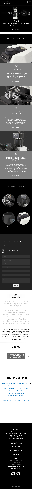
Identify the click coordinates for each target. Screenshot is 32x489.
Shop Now (15, 29)
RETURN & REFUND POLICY (16, 466)
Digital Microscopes (22, 388)
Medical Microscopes (22, 390)
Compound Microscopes (23, 383)
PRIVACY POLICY (16, 464)
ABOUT (16, 453)
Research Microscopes (9, 390)
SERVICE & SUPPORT (16, 450)
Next (28, 356)
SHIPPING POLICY (16, 462)
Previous (4, 356)
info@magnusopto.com (18, 442)
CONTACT (16, 455)
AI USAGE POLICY (16, 468)
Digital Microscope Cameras (16, 398)
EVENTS (16, 449)
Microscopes (8, 209)
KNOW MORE (16, 81)
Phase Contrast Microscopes (16, 393)
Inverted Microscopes (10, 386)
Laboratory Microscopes (8, 383)
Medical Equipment (23, 400)
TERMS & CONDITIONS (16, 460)
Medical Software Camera (10, 400)
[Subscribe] (16, 285)
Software (9, 227)
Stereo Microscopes (22, 386)
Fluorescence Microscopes (15, 395)
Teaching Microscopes (10, 388)
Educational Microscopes (16, 403)
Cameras (23, 209)
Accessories (23, 227)
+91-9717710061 (18, 443)
